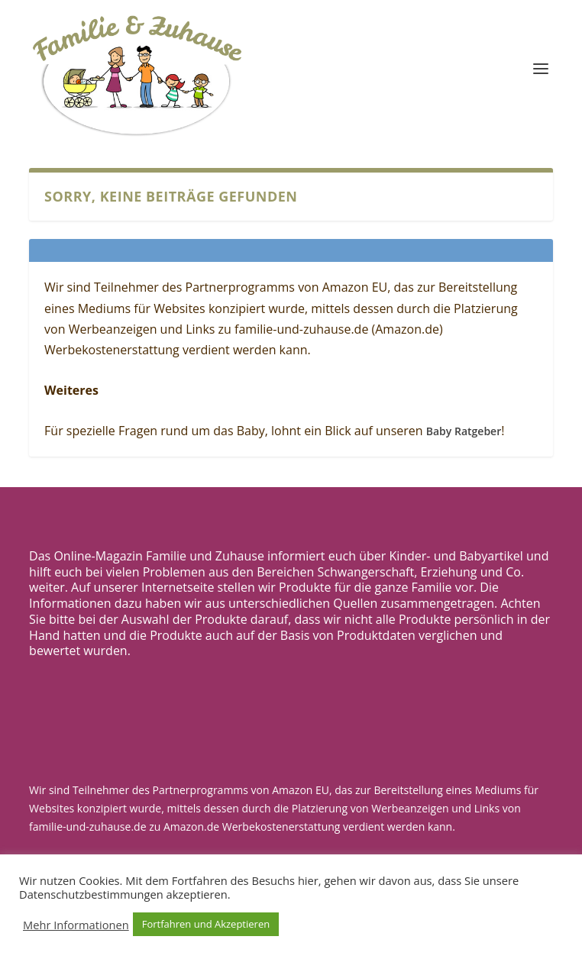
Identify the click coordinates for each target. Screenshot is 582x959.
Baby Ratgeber (463, 431)
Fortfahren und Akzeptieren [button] (206, 924)
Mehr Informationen (76, 925)
